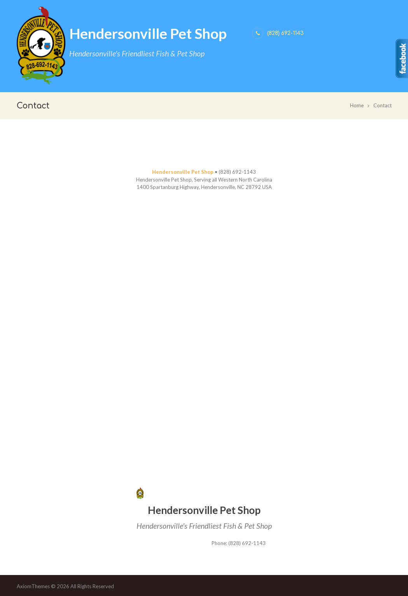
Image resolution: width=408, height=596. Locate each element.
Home (357, 105)
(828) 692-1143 (285, 33)
